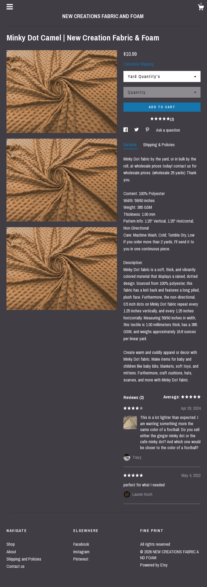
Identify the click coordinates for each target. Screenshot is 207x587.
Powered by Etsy (154, 565)
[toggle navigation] (9, 6)
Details (130, 145)
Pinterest (80, 559)
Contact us (15, 566)
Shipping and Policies (23, 559)
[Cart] (201, 8)
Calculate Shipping (138, 64)
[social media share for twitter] (137, 130)
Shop (10, 544)
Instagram (81, 552)
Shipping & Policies (159, 145)
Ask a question (168, 130)
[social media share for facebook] (126, 130)
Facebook (81, 544)
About (11, 552)
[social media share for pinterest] (148, 130)
